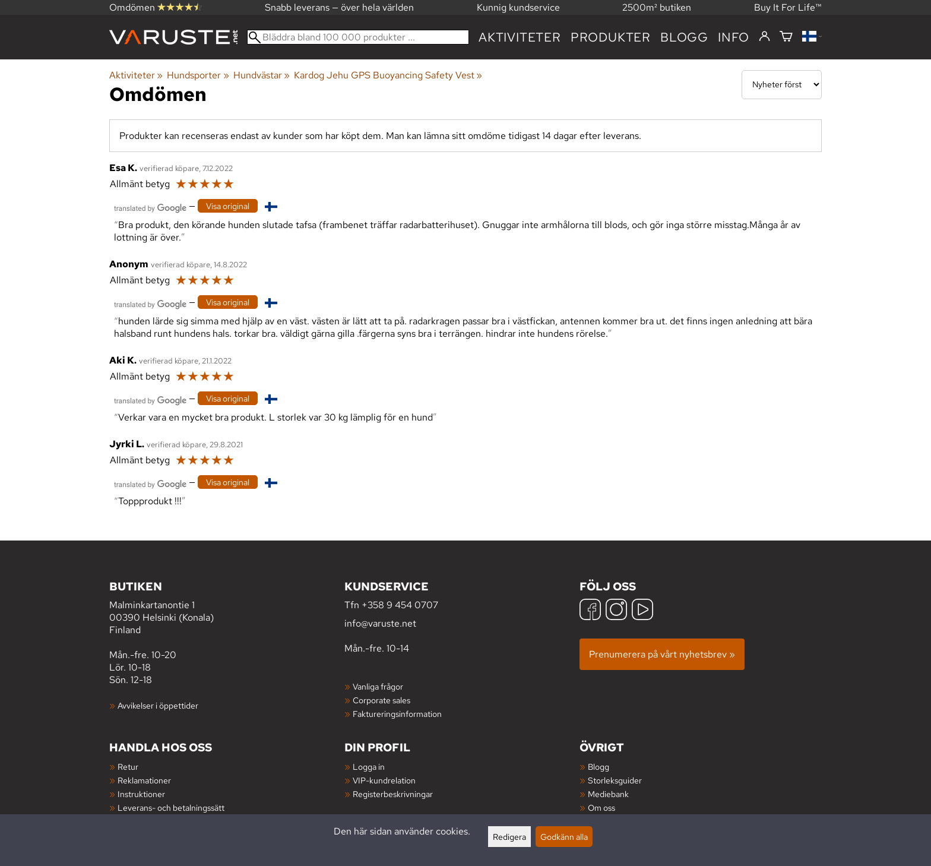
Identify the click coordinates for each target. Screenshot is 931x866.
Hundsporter (198, 75)
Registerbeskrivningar (393, 793)
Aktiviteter (520, 37)
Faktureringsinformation (397, 713)
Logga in (369, 766)
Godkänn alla (564, 836)
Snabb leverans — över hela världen (339, 7)
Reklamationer (144, 780)
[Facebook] (590, 611)
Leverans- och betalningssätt (171, 807)
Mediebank (608, 793)
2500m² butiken (656, 7)
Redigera (509, 836)
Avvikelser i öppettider (158, 705)
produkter (611, 37)
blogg (684, 37)
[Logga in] (764, 37)
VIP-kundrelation (384, 780)
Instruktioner (141, 793)
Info (733, 37)
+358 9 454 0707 (400, 605)
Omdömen (155, 7)
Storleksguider (615, 780)
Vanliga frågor (378, 686)
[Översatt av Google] (150, 207)
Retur (128, 766)
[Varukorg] (786, 37)
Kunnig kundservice (518, 7)
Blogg (598, 766)
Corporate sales (381, 700)
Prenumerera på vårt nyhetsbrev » (662, 654)
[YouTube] (642, 611)
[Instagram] (616, 611)
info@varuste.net (380, 623)
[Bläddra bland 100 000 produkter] (358, 37)
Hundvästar (261, 75)
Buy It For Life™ (788, 7)
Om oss (601, 807)
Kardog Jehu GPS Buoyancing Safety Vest (388, 75)
